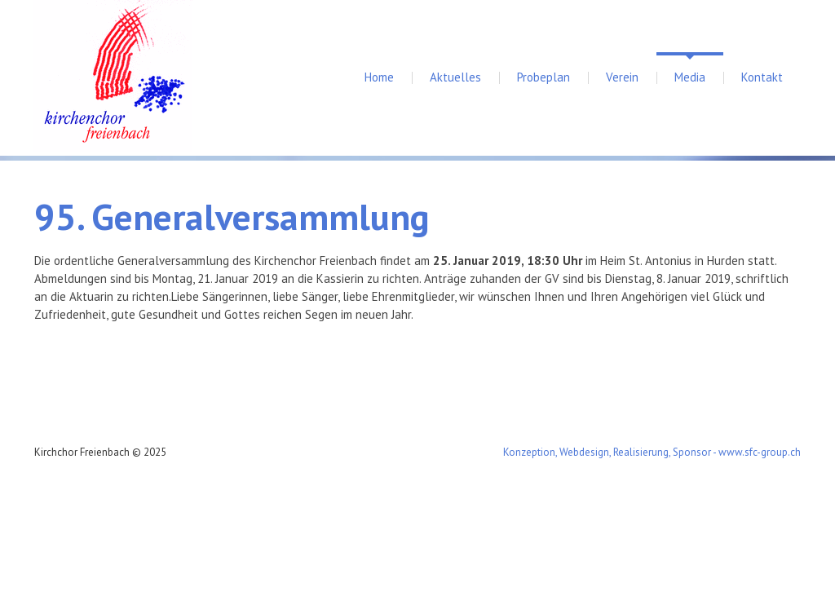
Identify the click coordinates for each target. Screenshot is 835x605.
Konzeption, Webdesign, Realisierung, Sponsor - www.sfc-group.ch (652, 452)
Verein (622, 77)
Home (379, 77)
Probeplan (543, 77)
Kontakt (762, 77)
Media (689, 77)
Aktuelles (455, 77)
